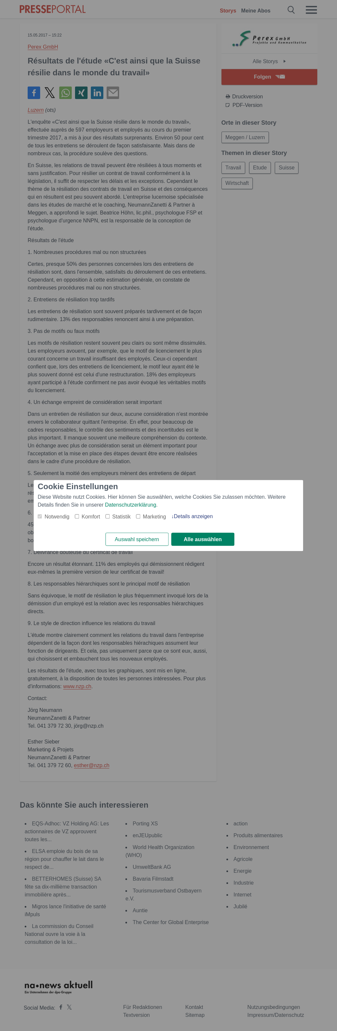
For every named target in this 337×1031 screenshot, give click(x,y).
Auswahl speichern (137, 539)
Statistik (121, 516)
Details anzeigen (193, 516)
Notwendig (56, 516)
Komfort (91, 516)
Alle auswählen (203, 539)
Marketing (154, 516)
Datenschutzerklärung (130, 505)
